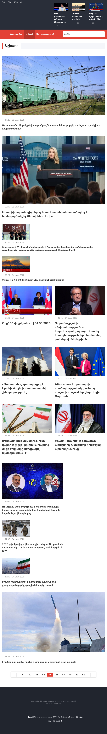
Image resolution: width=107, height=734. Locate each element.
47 (63, 674)
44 (43, 674)
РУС (16, 2)
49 (77, 674)
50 (83, 674)
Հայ (3, 2)
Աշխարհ (29, 34)
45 (50, 674)
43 (36, 674)
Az (21, 2)
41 (23, 674)
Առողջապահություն (45, 34)
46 (56, 674)
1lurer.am (57, 703)
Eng (10, 2)
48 (70, 674)
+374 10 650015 (55, 721)
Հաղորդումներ (16, 34)
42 (30, 674)
